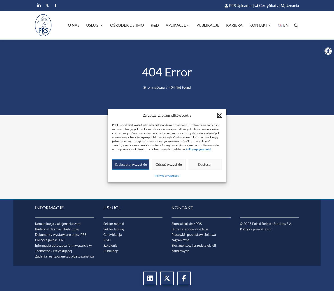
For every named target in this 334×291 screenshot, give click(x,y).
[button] (219, 115)
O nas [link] (73, 25)
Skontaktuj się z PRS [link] (187, 224)
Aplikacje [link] (178, 25)
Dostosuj (204, 164)
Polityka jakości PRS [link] (50, 240)
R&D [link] (155, 25)
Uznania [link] (290, 5)
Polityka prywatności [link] (167, 175)
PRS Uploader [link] (238, 5)
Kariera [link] (234, 25)
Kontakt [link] (260, 25)
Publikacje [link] (208, 25)
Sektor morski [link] (113, 224)
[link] (328, 51)
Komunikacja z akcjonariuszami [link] (58, 224)
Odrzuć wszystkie (168, 164)
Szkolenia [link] (110, 245)
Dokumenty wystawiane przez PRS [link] (60, 234)
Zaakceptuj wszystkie (131, 164)
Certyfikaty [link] (267, 5)
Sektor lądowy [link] (114, 229)
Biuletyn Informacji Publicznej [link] (57, 229)
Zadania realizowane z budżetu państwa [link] (64, 256)
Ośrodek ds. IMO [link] (127, 25)
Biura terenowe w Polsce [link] (190, 229)
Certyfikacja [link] (112, 234)
